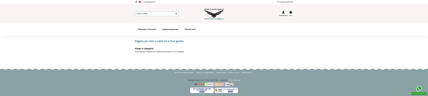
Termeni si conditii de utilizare (184, 72)
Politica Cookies (221, 72)
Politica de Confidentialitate (205, 72)
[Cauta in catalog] (176, 13)
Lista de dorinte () (285, 2)
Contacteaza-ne (149, 2)
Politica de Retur (234, 72)
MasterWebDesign (234, 80)
